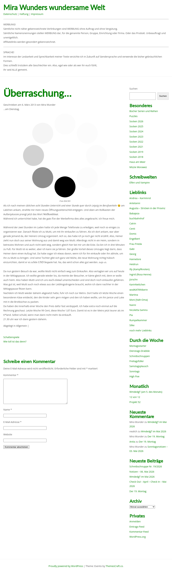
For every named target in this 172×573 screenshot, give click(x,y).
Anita (132, 441)
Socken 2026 (136, 121)
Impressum (37, 14)
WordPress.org (138, 536)
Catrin (133, 223)
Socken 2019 (136, 151)
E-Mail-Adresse (12, 422)
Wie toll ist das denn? (14, 341)
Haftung (23, 14)
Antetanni (135, 203)
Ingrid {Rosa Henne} (140, 274)
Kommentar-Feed (139, 531)
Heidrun (134, 264)
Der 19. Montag (156, 436)
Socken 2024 (136, 131)
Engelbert (135, 238)
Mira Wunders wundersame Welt (54, 7)
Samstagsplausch (139, 366)
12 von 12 (135, 397)
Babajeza (134, 213)
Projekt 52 (135, 402)
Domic (133, 233)
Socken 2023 (136, 136)
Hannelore (135, 259)
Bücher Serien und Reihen (144, 111)
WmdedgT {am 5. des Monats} (146, 391)
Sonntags (135, 371)
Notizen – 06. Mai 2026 (142, 471)
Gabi (132, 249)
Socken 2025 (136, 126)
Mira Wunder (48, 104)
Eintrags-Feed (137, 526)
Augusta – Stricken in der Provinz (147, 208)
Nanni (133, 305)
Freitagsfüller (137, 361)
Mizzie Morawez (138, 167)
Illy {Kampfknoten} (140, 269)
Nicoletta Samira (138, 310)
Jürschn (134, 279)
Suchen (134, 88)
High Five (134, 376)
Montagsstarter (138, 345)
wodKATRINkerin (139, 289)
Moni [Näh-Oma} (139, 299)
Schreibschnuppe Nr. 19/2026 (146, 466)
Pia (131, 315)
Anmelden (135, 521)
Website (7, 434)
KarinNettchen (137, 284)
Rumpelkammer (138, 320)
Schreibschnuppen (140, 356)
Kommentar (10, 375)
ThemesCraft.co (114, 566)
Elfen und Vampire (140, 182)
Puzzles (134, 116)
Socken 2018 (136, 156)
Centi (132, 228)
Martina (134, 294)
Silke (132, 325)
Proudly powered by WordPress (66, 566)
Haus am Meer (137, 161)
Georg (133, 254)
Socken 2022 (136, 141)
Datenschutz (10, 14)
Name (7, 409)
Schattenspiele (11, 337)
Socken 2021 (136, 146)
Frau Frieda (136, 243)
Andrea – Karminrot (140, 198)
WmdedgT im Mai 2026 (153, 431)
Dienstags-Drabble (140, 350)
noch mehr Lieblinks (141, 330)
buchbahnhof (137, 218)
